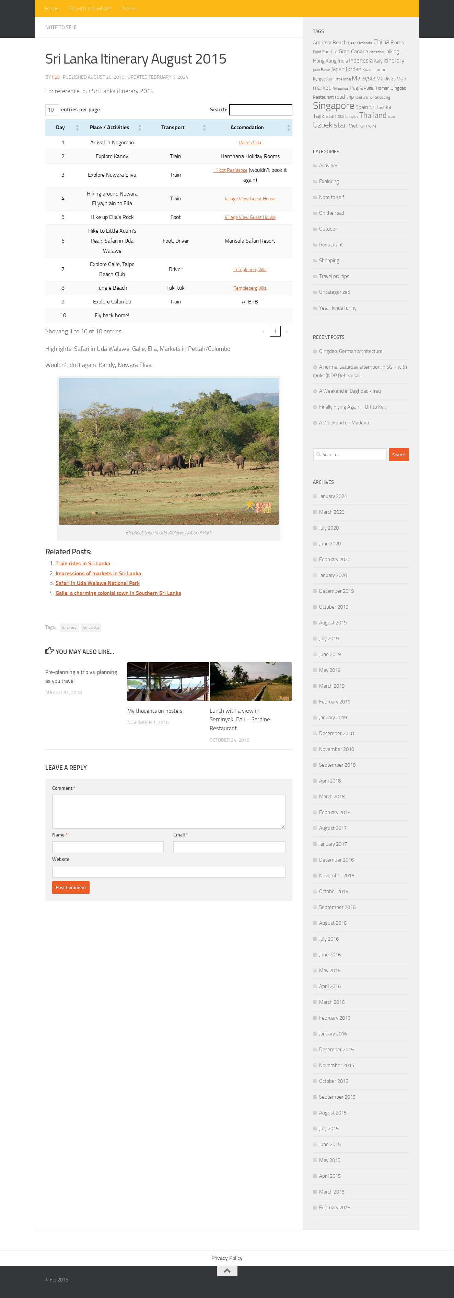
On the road (331, 213)
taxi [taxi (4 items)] (340, 116)
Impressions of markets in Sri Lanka (103, 544)
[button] (59, 128)
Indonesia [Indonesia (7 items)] (361, 60)
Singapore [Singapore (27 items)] (333, 106)
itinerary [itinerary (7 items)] (394, 60)
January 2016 (333, 1034)
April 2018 (330, 781)
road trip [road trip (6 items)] (344, 96)
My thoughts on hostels (156, 681)
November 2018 (336, 749)
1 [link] (275, 303)
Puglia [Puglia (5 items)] (356, 88)
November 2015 (336, 1065)
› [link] (287, 303)
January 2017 (333, 844)
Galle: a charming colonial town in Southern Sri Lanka (126, 564)
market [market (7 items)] (321, 87)
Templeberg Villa (247, 245)
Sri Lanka (91, 599)
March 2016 (332, 1002)
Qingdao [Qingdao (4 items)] (398, 88)
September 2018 (337, 765)
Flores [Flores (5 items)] (397, 43)
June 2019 (330, 654)
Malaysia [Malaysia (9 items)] (363, 78)
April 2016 (330, 986)
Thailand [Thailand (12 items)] (373, 115)
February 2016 (334, 1018)
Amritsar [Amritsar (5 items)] (322, 43)
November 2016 (336, 876)
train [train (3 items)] (391, 116)
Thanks (129, 8)
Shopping (329, 260)
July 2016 (329, 939)
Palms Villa (246, 143)
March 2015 (332, 1192)
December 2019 (336, 591)
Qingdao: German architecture (351, 351)
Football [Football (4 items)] (330, 51)
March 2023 (332, 512)
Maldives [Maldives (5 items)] (386, 79)
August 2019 (333, 623)
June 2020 (330, 544)
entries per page (81, 110)
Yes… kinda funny (338, 308)
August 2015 (333, 1113)
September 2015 (337, 1097)
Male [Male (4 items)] (401, 78)
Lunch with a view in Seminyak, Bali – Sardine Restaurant (240, 690)
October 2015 (333, 1081)
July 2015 (329, 1128)
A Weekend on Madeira (344, 423)
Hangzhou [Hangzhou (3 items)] (377, 52)
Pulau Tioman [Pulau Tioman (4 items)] (376, 88)
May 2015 (329, 1160)
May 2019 (329, 670)
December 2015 (336, 1049)
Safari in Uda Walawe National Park (102, 554)
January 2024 (333, 496)
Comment (63, 760)
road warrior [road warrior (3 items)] (364, 97)
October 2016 (333, 891)
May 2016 (329, 970)
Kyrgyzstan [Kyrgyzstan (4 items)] (323, 78)
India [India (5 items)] (343, 61)
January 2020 (333, 575)
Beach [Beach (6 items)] (340, 42)
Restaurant (331, 245)
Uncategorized (334, 292)
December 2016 (336, 860)
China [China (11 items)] (381, 41)
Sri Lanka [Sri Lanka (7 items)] (380, 106)
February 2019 (334, 702)
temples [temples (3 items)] (351, 116)
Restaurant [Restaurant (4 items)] (323, 97)
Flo (56, 77)
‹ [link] (263, 303)
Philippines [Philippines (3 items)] (340, 88)
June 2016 (330, 955)
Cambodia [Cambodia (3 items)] (364, 43)
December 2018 (336, 733)
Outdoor (328, 229)
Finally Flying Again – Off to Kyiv (353, 407)
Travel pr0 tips (334, 276)
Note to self (62, 27)
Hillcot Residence (227, 171)
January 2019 (333, 717)
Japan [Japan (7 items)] (338, 69)
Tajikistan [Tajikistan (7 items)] (324, 115)
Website (60, 831)
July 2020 (329, 528)
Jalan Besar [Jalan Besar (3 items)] (321, 70)
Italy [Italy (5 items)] (378, 61)
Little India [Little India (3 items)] (343, 79)
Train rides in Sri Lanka (85, 534)
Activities (328, 166)
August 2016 (333, 923)
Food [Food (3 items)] (317, 52)
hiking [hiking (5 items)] (392, 51)
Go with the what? (89, 8)
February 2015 (334, 1208)
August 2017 (333, 828)
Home (52, 8)
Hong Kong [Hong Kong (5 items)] (325, 61)
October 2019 (333, 607)
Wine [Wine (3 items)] (372, 126)
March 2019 (332, 686)
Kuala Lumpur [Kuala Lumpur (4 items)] (375, 69)
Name (60, 806)
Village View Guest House (247, 194)
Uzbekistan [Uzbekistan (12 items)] (330, 125)
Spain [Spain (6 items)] (362, 107)
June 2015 (330, 1144)
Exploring (329, 181)
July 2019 (329, 638)
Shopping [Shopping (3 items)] (382, 97)
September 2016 (337, 907)
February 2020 (334, 559)
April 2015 (330, 1176)
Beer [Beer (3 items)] (352, 43)
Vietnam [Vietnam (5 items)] (358, 126)
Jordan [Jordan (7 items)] (353, 69)
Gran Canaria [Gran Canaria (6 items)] (353, 51)
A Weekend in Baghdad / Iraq (350, 391)
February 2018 (334, 812)
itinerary (69, 599)
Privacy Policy (227, 1258)
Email (180, 806)
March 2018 (332, 797)
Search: (211, 110)
